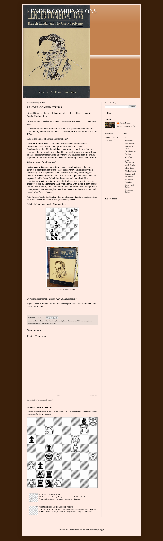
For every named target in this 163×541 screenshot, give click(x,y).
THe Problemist (82, 321)
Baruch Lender (40, 321)
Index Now (128, 157)
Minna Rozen (129, 168)
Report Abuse (111, 199)
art (33, 321)
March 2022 (109, 140)
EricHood (85, 530)
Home (58, 396)
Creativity (59, 321)
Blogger (101, 530)
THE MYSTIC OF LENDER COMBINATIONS (56, 507)
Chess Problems (50, 321)
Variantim (53, 323)
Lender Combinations (45, 162)
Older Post (93, 396)
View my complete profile (126, 126)
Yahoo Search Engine (129, 186)
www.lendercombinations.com (41, 298)
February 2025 (110, 137)
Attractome (128, 140)
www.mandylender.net (66, 298)
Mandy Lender (125, 123)
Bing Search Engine (129, 147)
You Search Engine (129, 191)
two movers (45, 323)
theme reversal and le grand (130, 175)
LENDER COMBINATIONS (62, 11)
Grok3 (37, 113)
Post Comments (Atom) (44, 400)
